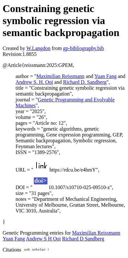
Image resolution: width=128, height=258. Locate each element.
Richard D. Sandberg (84, 82)
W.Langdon (38, 48)
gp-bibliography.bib (83, 48)
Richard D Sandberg (83, 238)
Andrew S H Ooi (43, 238)
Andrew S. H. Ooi (34, 82)
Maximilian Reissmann (60, 76)
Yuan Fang (105, 76)
